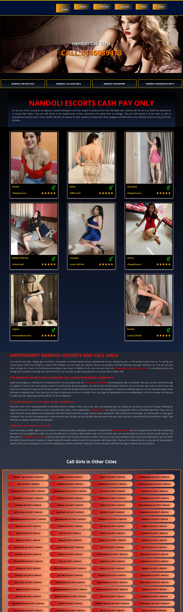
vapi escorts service (28, 413)
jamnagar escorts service (112, 413)
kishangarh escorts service (154, 553)
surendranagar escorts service (28, 448)
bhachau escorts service (70, 441)
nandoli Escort (97, 338)
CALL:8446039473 (91, 53)
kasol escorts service (112, 497)
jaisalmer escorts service (154, 504)
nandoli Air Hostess (23, 83)
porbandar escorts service (112, 483)
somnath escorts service (112, 448)
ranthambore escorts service (112, 595)
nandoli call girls (120, 359)
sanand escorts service (28, 434)
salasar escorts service (113, 574)
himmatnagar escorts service (112, 532)
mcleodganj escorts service (70, 497)
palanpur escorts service (28, 490)
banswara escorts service (70, 511)
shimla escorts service (112, 434)
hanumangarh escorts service (70, 518)
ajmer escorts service (70, 406)
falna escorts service (28, 546)
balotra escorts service (28, 511)
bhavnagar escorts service (70, 448)
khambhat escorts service (28, 427)
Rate (143, 6)
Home (62, 9)
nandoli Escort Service (33, 365)
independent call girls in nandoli (131, 297)
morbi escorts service (112, 441)
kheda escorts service (70, 455)
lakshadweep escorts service (112, 588)
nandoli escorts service (112, 469)
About (81, 6)
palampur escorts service (70, 539)
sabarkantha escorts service (70, 420)
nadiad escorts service (28, 525)
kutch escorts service (112, 525)
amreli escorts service (154, 455)
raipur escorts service (27, 574)
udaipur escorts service (154, 462)
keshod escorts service (70, 427)
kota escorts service (112, 476)
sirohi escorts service (28, 462)
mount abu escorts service (28, 406)
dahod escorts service (28, 455)
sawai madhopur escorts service (70, 574)
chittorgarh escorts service (70, 553)
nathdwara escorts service (154, 434)
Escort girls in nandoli (96, 311)
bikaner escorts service (112, 553)
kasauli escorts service (28, 504)
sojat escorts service (154, 567)
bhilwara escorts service (154, 511)
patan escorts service (154, 476)
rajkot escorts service (112, 406)
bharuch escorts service (112, 504)
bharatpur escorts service (70, 567)
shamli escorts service (154, 497)
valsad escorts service (112, 420)
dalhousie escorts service (28, 539)
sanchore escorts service (112, 560)
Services (102, 6)
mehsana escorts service (154, 483)
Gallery (123, 6)
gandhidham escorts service (28, 532)
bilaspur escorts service (112, 567)
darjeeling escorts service (70, 581)
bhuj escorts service (70, 469)
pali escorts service (70, 490)
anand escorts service (154, 518)
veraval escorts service (154, 448)
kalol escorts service (112, 539)
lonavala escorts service (154, 581)
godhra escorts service (28, 483)
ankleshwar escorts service (70, 525)
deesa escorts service (28, 469)
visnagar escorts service (154, 490)
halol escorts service (70, 483)
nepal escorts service (112, 581)
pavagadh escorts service (154, 427)
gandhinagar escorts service (154, 413)
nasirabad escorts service (70, 588)
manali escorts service (70, 434)
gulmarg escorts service (70, 595)
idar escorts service (154, 588)
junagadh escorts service (154, 441)
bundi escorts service (28, 518)
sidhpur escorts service (28, 581)
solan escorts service (28, 497)
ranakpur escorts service (28, 567)
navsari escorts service (154, 420)
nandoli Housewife (114, 83)
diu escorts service (70, 462)
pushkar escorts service (28, 588)
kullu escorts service (154, 539)
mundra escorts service (154, 525)
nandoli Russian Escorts (160, 83)
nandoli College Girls (68, 83)
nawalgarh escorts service (112, 518)
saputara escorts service (28, 441)
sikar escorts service (28, 560)
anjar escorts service (70, 532)
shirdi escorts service (112, 546)
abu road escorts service (28, 476)
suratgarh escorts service (70, 560)
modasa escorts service (112, 427)
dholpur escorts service (154, 546)
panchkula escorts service (154, 532)
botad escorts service (112, 455)
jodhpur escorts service (70, 476)
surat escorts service (112, 462)
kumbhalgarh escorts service (28, 553)
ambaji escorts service (154, 469)
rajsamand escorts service (112, 511)
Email (161, 6)
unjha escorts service (155, 574)
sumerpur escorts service (70, 546)
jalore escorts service (70, 504)
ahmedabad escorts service (154, 406)
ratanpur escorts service (154, 560)
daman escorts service (70, 413)
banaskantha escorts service (28, 420)
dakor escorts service (112, 490)
